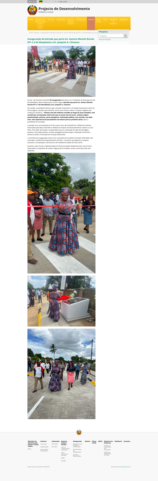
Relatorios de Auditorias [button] (113, 21)
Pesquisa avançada (105, 39)
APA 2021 (54, 446)
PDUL (29, 449)
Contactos (133, 19)
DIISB (63, 458)
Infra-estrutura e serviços (64, 454)
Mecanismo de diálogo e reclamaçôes (77, 445)
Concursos (43, 444)
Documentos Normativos (44, 450)
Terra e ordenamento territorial (65, 449)
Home (31, 19)
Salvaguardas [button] (81, 19)
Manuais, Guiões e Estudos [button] (71, 21)
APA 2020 (54, 444)
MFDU (105, 19)
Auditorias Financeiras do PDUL (107, 454)
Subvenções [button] (61, 19)
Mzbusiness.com (126, 467)
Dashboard (123, 19)
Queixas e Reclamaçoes (77, 455)
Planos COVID (98, 20)
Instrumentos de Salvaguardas (77, 451)
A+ (30, 1)
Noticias (91, 19)
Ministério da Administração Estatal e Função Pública (33, 443)
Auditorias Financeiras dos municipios (107, 447)
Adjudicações (44, 446)
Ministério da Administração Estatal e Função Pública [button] (40, 23)
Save (125, 35)
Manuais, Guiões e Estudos (64, 443)
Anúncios (43, 441)
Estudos (63, 461)
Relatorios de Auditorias (108, 442)
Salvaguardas (77, 441)
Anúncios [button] (51, 19)
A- (34, 1)
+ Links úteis (62, 2)
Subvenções (55, 441)
